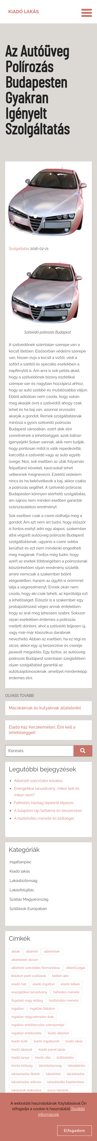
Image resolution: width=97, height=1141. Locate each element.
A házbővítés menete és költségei (44, 818)
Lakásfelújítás (22, 890)
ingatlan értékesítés (26, 1033)
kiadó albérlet (58, 1033)
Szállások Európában (28, 908)
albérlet (32, 951)
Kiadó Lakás (23, 11)
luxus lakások (58, 1090)
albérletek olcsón (24, 960)
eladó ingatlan (44, 984)
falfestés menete (66, 992)
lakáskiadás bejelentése (65, 1082)
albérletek (52, 951)
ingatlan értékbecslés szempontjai (37, 1025)
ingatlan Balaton (42, 1008)
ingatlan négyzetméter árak (32, 1017)
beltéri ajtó (60, 976)
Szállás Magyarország (29, 899)
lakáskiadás (76, 1074)
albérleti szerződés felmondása (35, 968)
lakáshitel (53, 1074)
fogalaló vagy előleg (27, 1000)
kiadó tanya (20, 1058)
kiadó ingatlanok (46, 1041)
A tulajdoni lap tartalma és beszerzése (48, 810)
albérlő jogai (75, 968)
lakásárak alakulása (26, 1090)
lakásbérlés (77, 1066)
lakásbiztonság (50, 1066)
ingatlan (17, 1008)
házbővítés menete (63, 1000)
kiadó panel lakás (52, 1049)
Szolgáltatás (19, 249)
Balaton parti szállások (28, 976)
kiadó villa (43, 1058)
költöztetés (65, 1058)
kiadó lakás (74, 1041)
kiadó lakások (21, 1049)
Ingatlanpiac (21, 862)
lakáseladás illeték (25, 1074)
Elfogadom (74, 1131)
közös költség (22, 1066)
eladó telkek (70, 984)
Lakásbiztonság (23, 880)
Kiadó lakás (20, 871)
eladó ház (18, 984)
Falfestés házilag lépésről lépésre (43, 802)
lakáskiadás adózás (26, 1082)
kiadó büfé (19, 1041)
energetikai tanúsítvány (29, 992)
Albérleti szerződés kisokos (38, 780)
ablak (15, 951)
